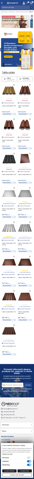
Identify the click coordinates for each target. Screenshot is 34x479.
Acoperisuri (12, 11)
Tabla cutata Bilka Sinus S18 (23, 312)
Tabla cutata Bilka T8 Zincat (8, 209)
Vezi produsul (9, 114)
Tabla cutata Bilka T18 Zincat (24, 209)
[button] (3, 3)
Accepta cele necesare (17, 475)
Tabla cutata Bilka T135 (23, 106)
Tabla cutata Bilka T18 (24, 277)
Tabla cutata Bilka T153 (7, 140)
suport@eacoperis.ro (9, 409)
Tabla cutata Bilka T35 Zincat (9, 243)
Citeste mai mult (7, 454)
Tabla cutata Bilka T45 (9, 346)
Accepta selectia (9, 471)
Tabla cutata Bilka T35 (9, 312)
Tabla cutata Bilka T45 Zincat (25, 243)
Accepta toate (24, 471)
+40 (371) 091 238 (8, 412)
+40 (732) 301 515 (8, 415)
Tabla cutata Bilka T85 (9, 106)
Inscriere (28, 385)
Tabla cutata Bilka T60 (9, 174)
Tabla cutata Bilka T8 (8, 277)
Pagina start (4, 11)
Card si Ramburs (5, 439)
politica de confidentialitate (19, 391)
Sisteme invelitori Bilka (21, 11)
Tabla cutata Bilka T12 (24, 174)
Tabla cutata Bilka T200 (23, 140)
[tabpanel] (17, 49)
